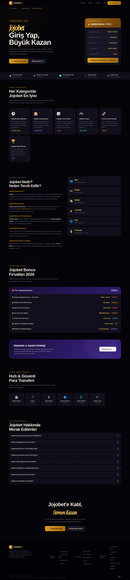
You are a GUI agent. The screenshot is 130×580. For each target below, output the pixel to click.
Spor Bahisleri (87, 557)
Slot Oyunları (87, 554)
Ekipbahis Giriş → (108, 351)
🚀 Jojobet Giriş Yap (55, 528)
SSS (104, 3)
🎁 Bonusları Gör (37, 61)
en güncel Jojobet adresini (23, 211)
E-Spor (85, 560)
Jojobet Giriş (64, 551)
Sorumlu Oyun (115, 563)
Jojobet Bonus (112, 559)
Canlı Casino (87, 551)
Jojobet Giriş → (114, 3)
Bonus (91, 3)
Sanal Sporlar (87, 564)
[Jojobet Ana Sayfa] (15, 3)
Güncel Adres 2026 (63, 556)
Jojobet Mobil (64, 560)
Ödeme (98, 3)
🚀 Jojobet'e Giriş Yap (19, 61)
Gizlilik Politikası (112, 567)
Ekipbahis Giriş (113, 553)
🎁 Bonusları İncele (75, 528)
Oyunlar (83, 3)
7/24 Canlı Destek (113, 548)
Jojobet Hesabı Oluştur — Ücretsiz (103, 60)
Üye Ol (62, 563)
